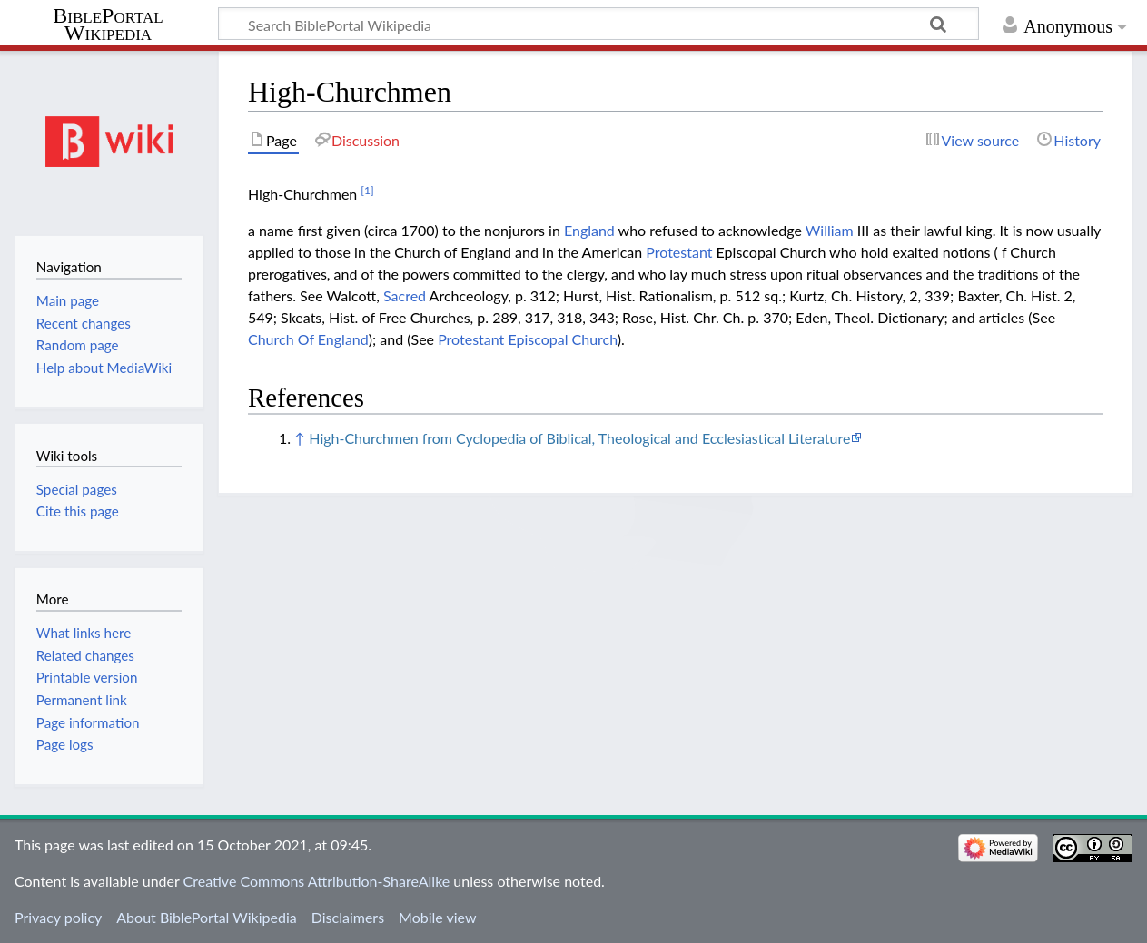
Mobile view (437, 917)
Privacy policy (58, 917)
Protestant (679, 251)
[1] (367, 190)
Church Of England (308, 339)
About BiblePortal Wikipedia (206, 917)
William (830, 230)
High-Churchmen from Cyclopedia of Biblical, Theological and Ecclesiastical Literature (579, 438)
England (589, 230)
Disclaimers (347, 917)
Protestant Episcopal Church (528, 339)
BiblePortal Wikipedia (108, 24)
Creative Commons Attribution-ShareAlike (316, 880)
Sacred (404, 295)
